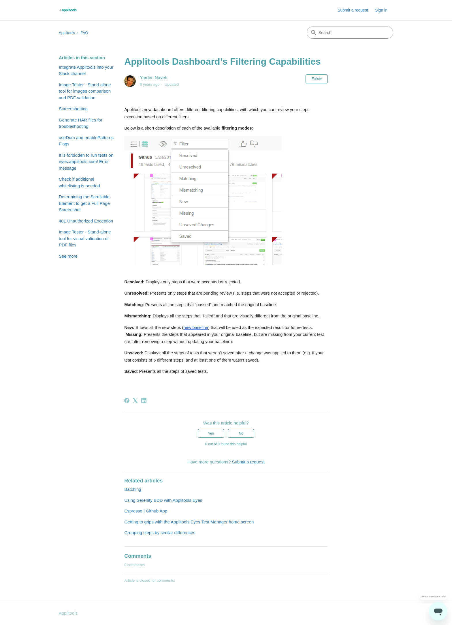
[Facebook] (126, 400)
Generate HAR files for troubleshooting (80, 123)
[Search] (350, 32)
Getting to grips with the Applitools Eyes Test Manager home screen (189, 521)
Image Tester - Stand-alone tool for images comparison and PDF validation (85, 91)
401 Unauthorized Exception (86, 220)
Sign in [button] (381, 10)
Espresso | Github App (145, 510)
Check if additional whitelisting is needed (79, 182)
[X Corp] (135, 400)
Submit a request (353, 10)
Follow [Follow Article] (317, 79)
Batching (132, 489)
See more (68, 256)
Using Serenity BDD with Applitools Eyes (163, 500)
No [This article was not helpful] (241, 433)
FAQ (84, 33)
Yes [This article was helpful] (211, 433)
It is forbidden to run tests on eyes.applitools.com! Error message (86, 162)
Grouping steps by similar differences (159, 532)
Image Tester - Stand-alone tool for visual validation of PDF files (85, 238)
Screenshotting (73, 108)
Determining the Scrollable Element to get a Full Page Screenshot (84, 203)
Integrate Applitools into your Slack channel (86, 70)
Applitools (67, 33)
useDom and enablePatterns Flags (86, 141)
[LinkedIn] (143, 400)
